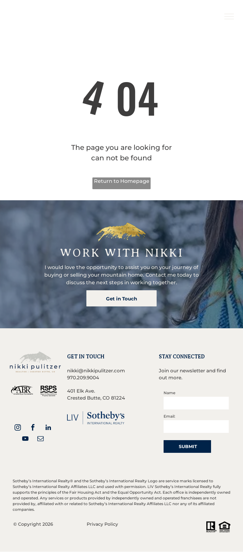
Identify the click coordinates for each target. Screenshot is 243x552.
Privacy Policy (102, 524)
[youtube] (25, 439)
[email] (40, 439)
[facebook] (33, 428)
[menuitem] (127, 12)
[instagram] (17, 428)
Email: (169, 416)
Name (169, 392)
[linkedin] (48, 428)
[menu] (229, 16)
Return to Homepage (121, 181)
